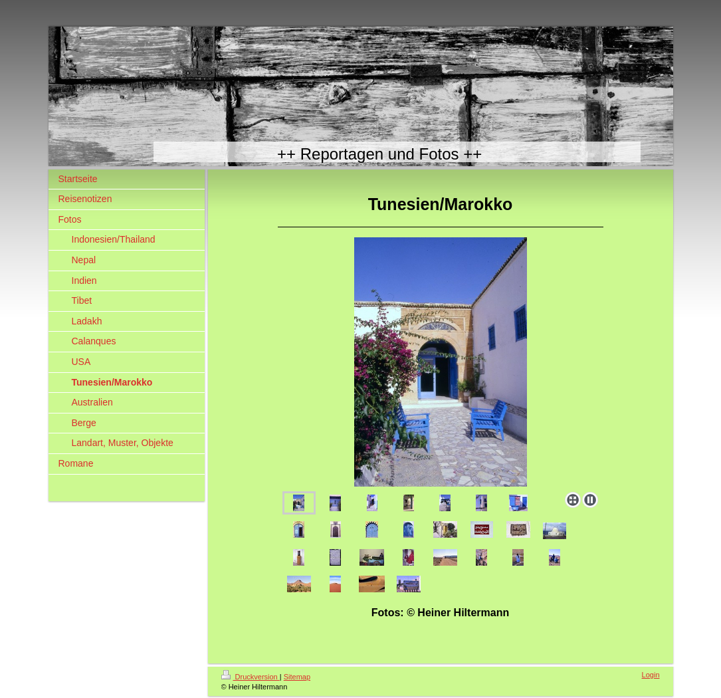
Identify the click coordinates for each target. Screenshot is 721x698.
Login (651, 675)
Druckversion (250, 677)
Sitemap (297, 677)
